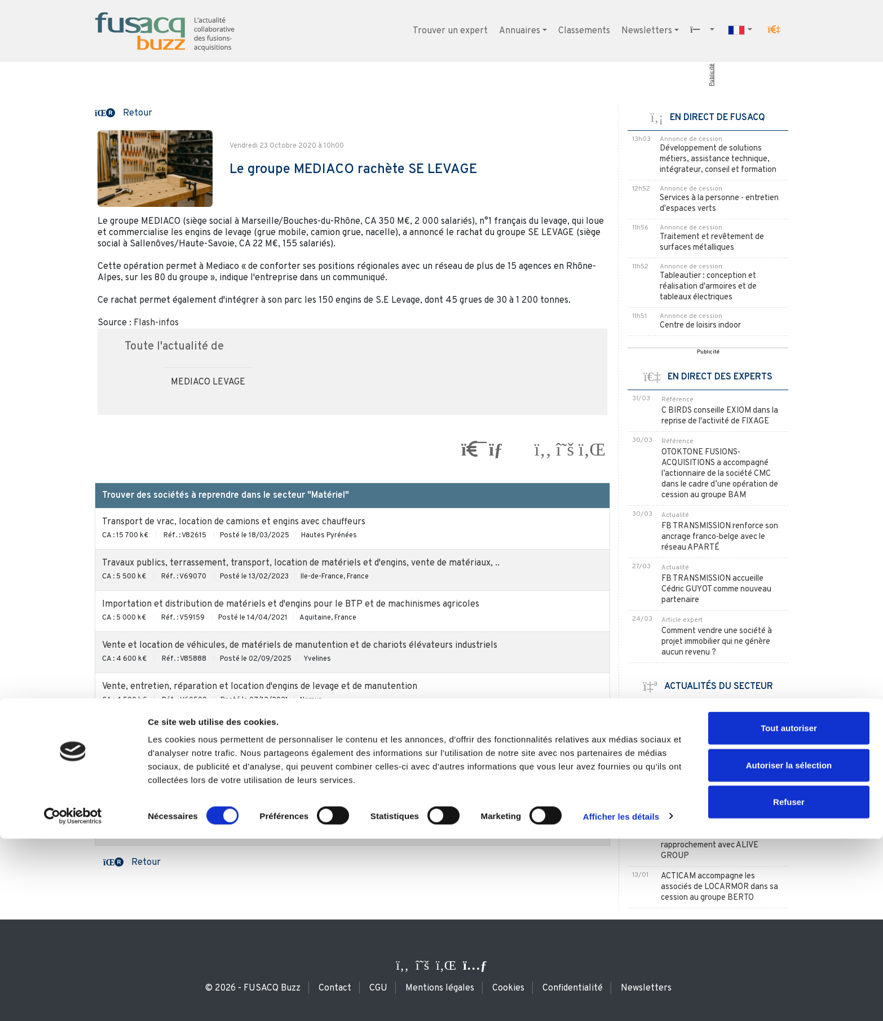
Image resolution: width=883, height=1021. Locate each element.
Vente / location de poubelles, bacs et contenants (203, 790)
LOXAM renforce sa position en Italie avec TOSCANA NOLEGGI (716, 756)
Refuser (789, 984)
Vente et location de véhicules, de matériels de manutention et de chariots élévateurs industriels (299, 645)
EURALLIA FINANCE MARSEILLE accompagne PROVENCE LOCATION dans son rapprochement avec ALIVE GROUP (720, 834)
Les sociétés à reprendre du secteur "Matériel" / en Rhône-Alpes (352, 727)
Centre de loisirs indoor (700, 325)
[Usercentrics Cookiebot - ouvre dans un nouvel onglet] (73, 999)
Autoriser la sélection (789, 947)
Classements (584, 31)
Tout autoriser (789, 910)
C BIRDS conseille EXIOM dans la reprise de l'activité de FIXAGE (719, 416)
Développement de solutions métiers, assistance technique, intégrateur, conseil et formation (718, 159)
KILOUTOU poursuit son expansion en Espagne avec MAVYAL (710, 720)
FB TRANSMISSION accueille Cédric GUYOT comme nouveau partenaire (716, 589)
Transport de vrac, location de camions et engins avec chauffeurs (233, 522)
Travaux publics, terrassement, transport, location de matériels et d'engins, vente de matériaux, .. (301, 563)
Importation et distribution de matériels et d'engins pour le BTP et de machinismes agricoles (290, 604)
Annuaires (519, 31)
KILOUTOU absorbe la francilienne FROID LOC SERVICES (722, 787)
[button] (774, 30)
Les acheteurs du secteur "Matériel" (352, 831)
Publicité (712, 75)
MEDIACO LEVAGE (208, 382)
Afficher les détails (621, 999)
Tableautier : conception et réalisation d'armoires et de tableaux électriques (708, 287)
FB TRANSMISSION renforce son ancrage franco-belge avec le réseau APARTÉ (719, 537)
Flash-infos (156, 323)
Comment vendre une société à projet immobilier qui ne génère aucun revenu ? (716, 642)
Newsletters (646, 31)
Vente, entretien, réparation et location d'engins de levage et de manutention (259, 686)
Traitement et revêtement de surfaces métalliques (712, 242)
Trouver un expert (450, 31)
